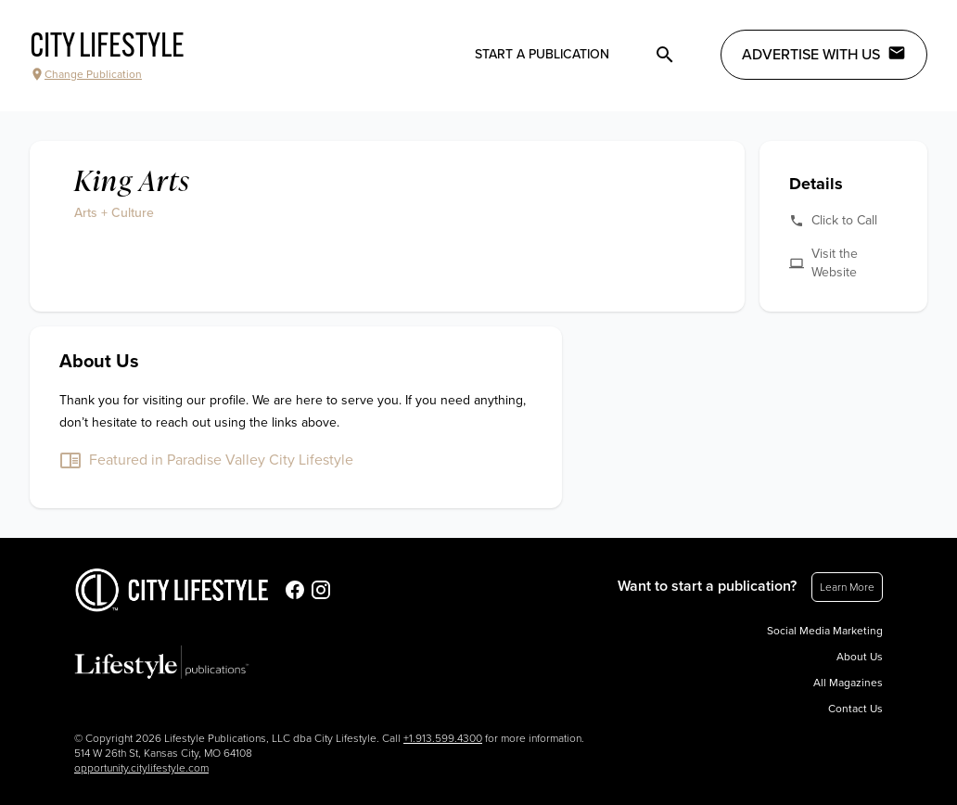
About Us (859, 656)
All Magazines (848, 682)
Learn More (847, 587)
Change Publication (86, 74)
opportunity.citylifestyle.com (141, 767)
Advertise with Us (824, 54)
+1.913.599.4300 (442, 738)
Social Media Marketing (825, 630)
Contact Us (855, 708)
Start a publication (542, 54)
